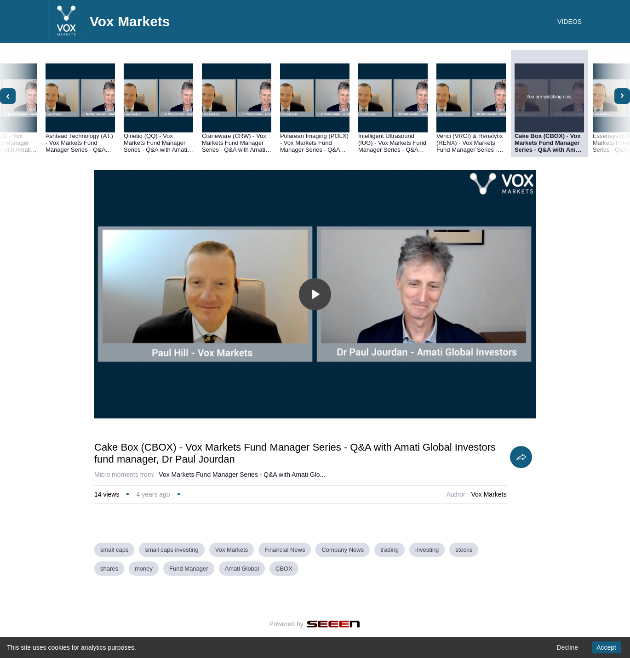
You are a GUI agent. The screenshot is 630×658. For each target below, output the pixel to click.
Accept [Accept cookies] (606, 647)
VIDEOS (569, 21)
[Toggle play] (315, 294)
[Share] (521, 457)
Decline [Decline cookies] (567, 647)
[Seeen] (333, 624)
